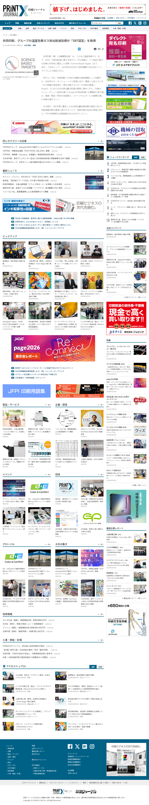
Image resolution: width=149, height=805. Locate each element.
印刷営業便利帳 (39, 773)
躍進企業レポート (38, 751)
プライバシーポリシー (57, 782)
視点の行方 (59, 23)
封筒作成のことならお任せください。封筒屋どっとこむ (36, 221)
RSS (126, 782)
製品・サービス (38, 28)
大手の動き (94, 28)
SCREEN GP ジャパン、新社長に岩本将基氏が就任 (128, 202)
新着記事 (11, 748)
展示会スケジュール (77, 23)
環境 (34, 45)
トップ (7, 23)
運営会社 (42, 782)
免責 (84, 782)
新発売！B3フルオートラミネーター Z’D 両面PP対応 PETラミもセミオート (44, 368)
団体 (72, 28)
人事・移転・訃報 (119, 28)
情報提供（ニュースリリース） (79, 756)
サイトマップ (142, 18)
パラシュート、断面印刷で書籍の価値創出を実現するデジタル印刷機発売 (128, 170)
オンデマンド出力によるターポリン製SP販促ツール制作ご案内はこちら (43, 225)
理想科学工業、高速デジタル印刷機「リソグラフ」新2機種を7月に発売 (127, 220)
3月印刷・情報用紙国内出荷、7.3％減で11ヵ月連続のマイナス (128, 164)
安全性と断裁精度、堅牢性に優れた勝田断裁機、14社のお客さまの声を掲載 (44, 218)
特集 (17, 23)
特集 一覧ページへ (139, 485)
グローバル (82, 28)
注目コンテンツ (43, 23)
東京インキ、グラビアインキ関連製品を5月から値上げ (128, 214)
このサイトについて (29, 782)
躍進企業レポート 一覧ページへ (135, 598)
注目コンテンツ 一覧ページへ (135, 297)
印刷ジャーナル (38, 768)
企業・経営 (52, 28)
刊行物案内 (131, 18)
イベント (63, 28)
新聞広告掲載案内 (74, 762)
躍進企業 (28, 23)
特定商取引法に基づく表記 (98, 782)
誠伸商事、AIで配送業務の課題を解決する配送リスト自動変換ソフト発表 (128, 195)
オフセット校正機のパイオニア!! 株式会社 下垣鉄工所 (36, 374)
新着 (19, 28)
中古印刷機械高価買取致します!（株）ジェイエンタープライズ (39, 228)
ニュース (9, 745)
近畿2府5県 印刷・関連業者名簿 (44, 771)
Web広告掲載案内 (74, 765)
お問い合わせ (120, 18)
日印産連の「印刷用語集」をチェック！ (30, 377)
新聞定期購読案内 (74, 759)
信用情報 (105, 28)
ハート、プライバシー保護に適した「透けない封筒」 (128, 208)
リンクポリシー (73, 782)
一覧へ (101, 141)
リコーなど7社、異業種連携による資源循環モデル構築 (128, 177)
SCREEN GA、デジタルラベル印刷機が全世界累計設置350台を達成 (128, 189)
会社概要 (110, 18)
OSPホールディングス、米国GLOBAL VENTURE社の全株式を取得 (128, 183)
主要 (27, 28)
